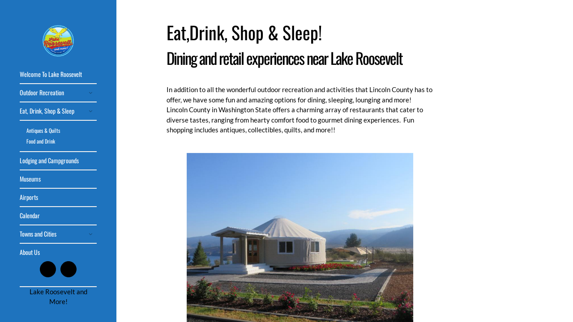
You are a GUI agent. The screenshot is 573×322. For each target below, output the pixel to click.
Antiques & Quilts (43, 130)
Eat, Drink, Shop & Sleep (47, 110)
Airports (29, 197)
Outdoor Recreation (42, 92)
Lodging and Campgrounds (49, 160)
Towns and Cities (38, 233)
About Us (30, 252)
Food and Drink (40, 141)
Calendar (30, 215)
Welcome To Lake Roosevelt (51, 74)
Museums (30, 178)
